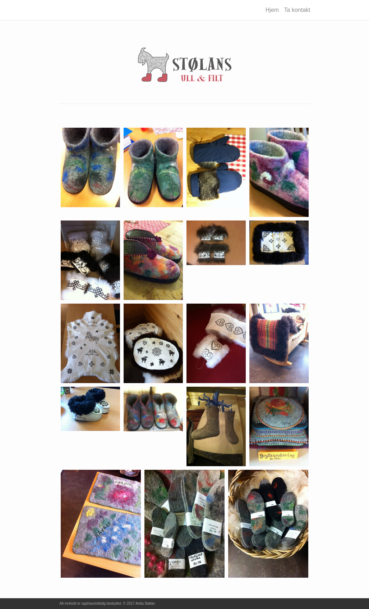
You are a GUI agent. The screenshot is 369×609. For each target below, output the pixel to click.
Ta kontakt (297, 10)
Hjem (272, 10)
